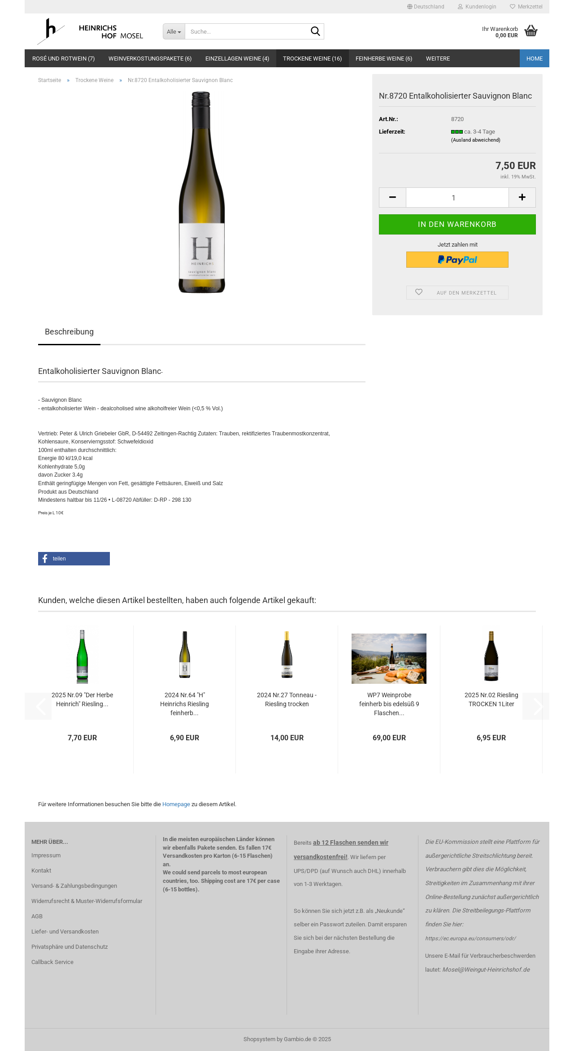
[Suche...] (174, 31)
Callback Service (52, 962)
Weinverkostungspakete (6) (150, 58)
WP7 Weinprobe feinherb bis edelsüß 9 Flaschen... (389, 704)
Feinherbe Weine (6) (384, 58)
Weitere (438, 58)
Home (534, 58)
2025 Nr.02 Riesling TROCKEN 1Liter (491, 699)
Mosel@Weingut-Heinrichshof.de (486, 969)
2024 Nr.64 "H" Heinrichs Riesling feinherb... (184, 704)
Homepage (176, 804)
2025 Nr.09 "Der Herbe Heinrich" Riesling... (82, 699)
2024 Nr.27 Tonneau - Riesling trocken (287, 699)
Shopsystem (259, 1039)
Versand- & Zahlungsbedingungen (74, 885)
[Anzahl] (457, 197)
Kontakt (41, 870)
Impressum (46, 855)
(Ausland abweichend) (475, 140)
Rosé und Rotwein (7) (63, 58)
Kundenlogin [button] (477, 7)
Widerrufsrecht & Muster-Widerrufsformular (86, 901)
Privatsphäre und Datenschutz (69, 946)
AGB (37, 916)
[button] (425, 6)
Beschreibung (69, 331)
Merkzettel (526, 7)
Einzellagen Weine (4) (237, 58)
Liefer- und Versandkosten (65, 931)
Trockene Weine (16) (312, 58)
